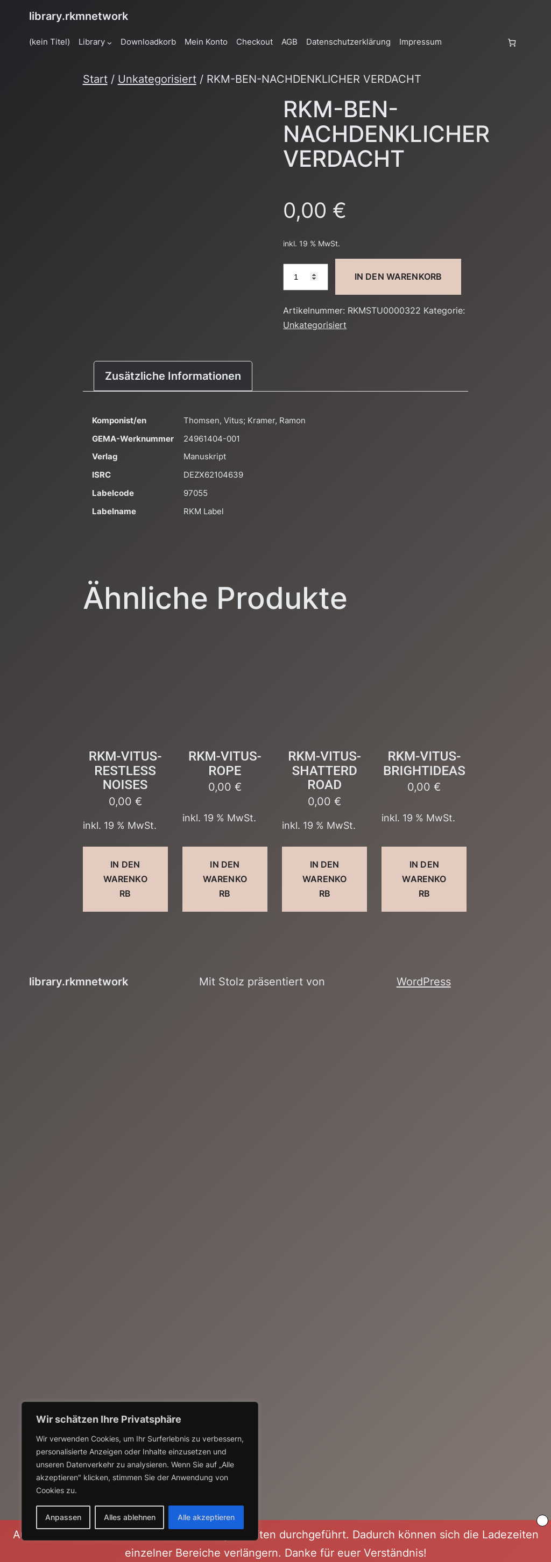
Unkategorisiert (157, 79)
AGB (289, 42)
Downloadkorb (148, 42)
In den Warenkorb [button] (125, 879)
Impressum (420, 42)
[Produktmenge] (305, 277)
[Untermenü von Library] (109, 42)
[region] (140, 1471)
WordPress (424, 981)
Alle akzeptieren (206, 1517)
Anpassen (63, 1517)
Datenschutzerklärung (348, 42)
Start (95, 79)
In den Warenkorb (398, 276)
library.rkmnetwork (78, 16)
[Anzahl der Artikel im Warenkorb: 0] (512, 42)
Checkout (254, 42)
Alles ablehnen (130, 1517)
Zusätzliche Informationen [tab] (173, 375)
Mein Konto (206, 42)
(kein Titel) (49, 42)
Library (92, 42)
